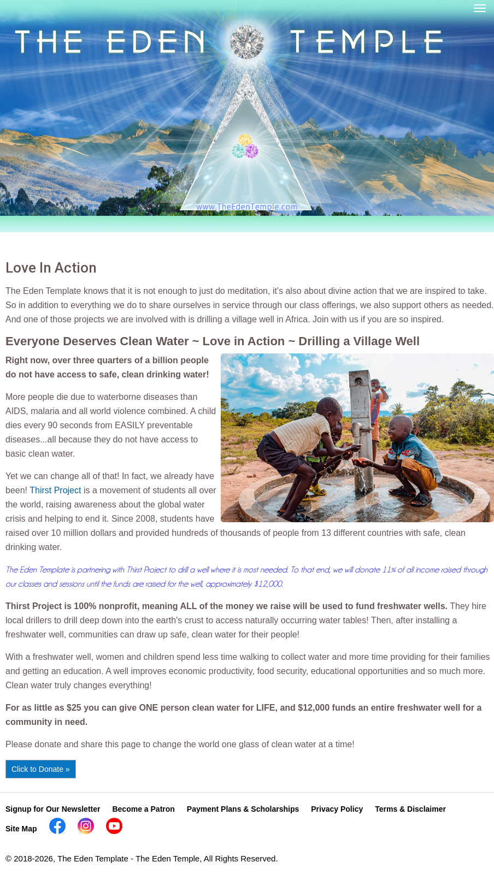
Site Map (21, 828)
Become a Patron (143, 809)
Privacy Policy (337, 809)
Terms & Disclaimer (410, 809)
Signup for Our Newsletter (52, 809)
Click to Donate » (40, 769)
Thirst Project (55, 490)
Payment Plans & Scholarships (243, 809)
